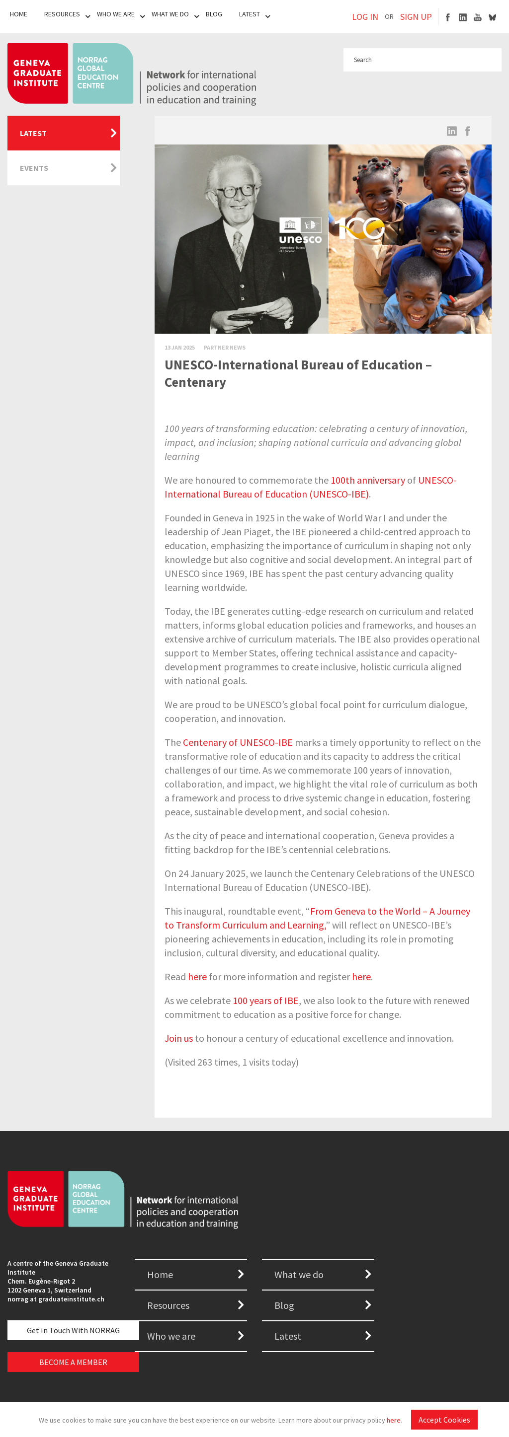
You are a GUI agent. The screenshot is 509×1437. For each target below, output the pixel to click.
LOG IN (365, 16)
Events (34, 168)
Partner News (225, 347)
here (394, 1420)
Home (18, 13)
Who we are (171, 1336)
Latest (249, 13)
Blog (214, 13)
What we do (299, 1274)
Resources (62, 13)
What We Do (170, 13)
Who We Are (116, 13)
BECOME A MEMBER (73, 1362)
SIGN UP (416, 16)
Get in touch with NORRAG (73, 1330)
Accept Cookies (444, 1420)
